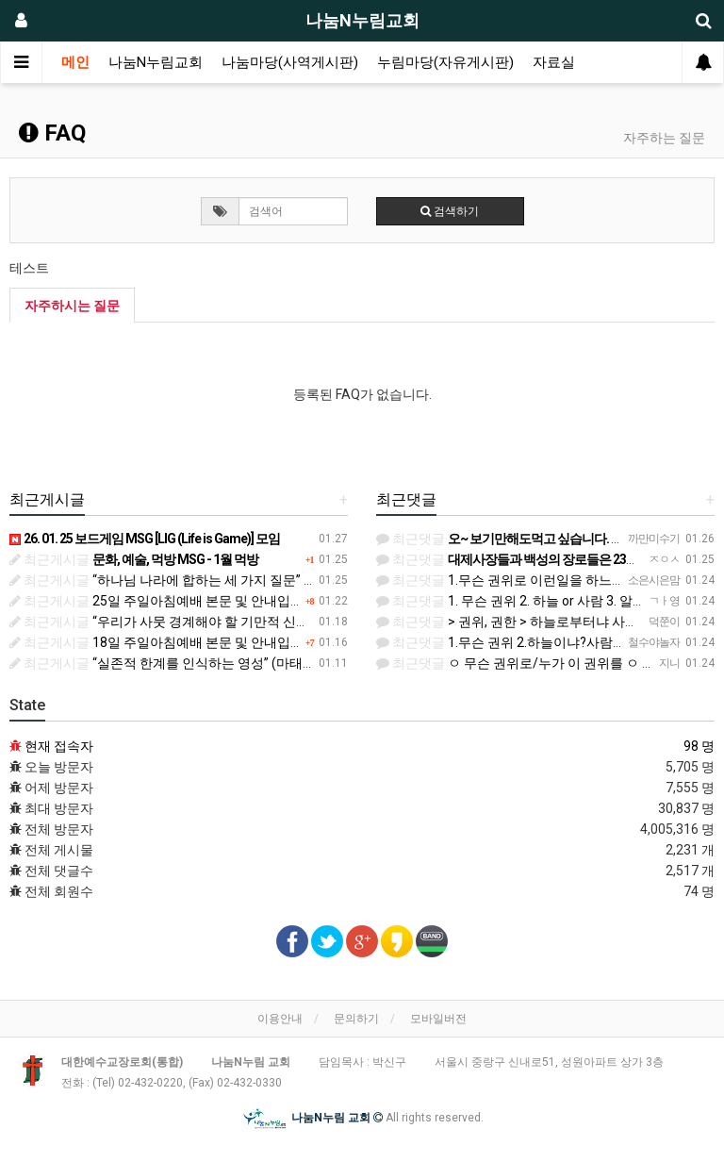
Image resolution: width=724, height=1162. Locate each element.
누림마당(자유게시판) (445, 62)
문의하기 (356, 1018)
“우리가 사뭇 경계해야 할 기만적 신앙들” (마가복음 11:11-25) (228, 621)
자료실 (554, 62)
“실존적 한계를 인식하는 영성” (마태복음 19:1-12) (195, 663)
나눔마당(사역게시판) (290, 62)
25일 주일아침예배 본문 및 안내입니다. (164, 600)
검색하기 (449, 211)
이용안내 (280, 1018)
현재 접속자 (59, 746)
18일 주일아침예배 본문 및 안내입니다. (164, 642)
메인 (75, 62)
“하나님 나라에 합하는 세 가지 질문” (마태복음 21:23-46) (215, 580)
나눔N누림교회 (155, 62)
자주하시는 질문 (72, 305)
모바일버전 (438, 1018)
